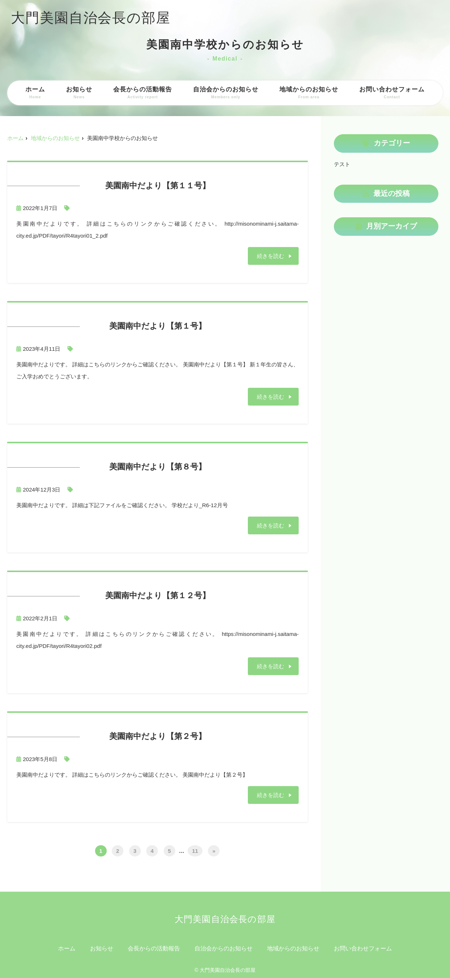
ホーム (35, 93)
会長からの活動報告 (142, 93)
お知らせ (79, 93)
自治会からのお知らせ (225, 93)
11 (195, 850)
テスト (342, 164)
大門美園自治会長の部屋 (91, 18)
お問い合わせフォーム (392, 93)
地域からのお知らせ (308, 93)
